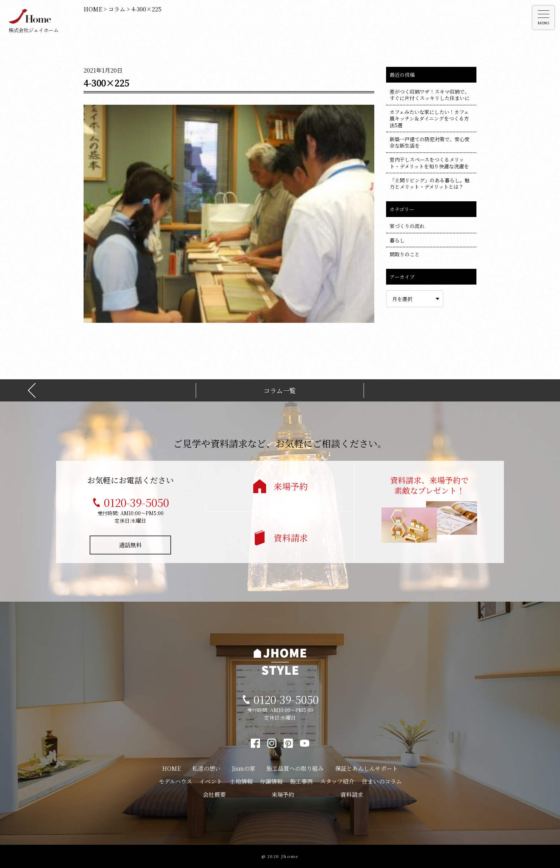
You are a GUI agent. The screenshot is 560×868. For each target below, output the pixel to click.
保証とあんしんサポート (366, 768)
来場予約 (291, 486)
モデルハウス (175, 781)
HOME (171, 768)
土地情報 (241, 781)
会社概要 (214, 794)
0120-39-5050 (136, 502)
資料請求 (291, 537)
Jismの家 (243, 768)
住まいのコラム (382, 781)
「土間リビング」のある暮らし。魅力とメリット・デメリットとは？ (430, 183)
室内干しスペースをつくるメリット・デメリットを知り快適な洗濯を (429, 162)
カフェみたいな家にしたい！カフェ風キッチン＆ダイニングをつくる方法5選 (429, 118)
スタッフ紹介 (337, 781)
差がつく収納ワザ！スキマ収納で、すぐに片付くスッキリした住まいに (430, 95)
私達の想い (206, 768)
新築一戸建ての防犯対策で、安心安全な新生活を (430, 142)
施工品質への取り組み (295, 768)
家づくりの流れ (407, 226)
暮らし (397, 240)
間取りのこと (405, 254)
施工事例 (301, 781)
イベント (210, 781)
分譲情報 (271, 781)
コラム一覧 (280, 390)
